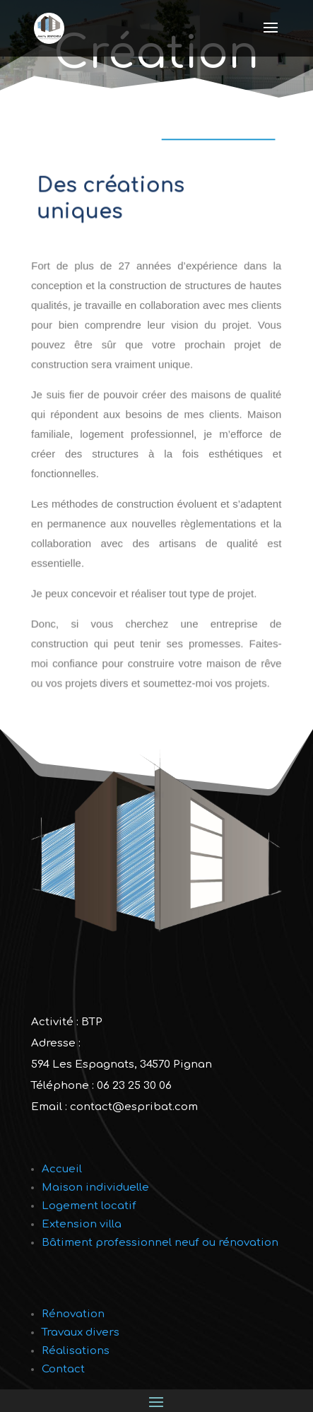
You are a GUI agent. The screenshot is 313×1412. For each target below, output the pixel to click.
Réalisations (76, 1351)
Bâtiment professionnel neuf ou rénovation (160, 1243)
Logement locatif (89, 1206)
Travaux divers (80, 1332)
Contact (63, 1369)
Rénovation (73, 1314)
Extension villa (82, 1224)
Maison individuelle (95, 1187)
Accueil (62, 1169)
